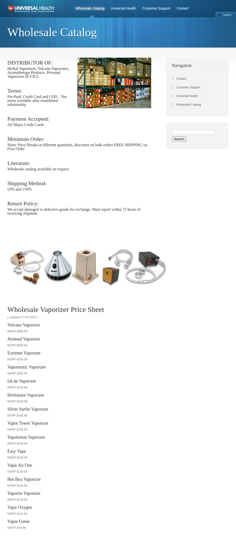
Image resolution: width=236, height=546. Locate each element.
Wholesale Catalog (89, 8)
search (227, 14)
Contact (183, 8)
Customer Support (156, 8)
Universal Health (123, 8)
